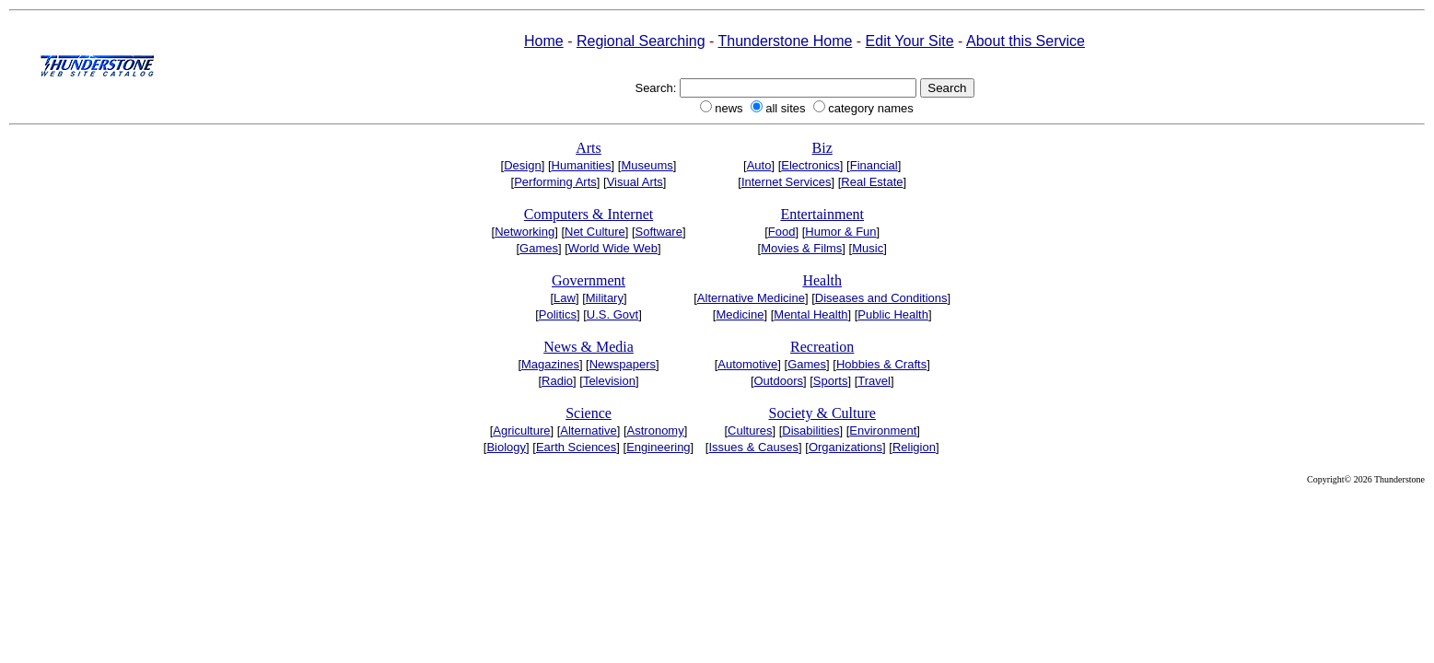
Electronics (810, 165)
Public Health (892, 314)
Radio (557, 381)
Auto (759, 165)
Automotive (747, 364)
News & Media (588, 347)
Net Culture (595, 231)
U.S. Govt (612, 314)
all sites (785, 108)
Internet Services (786, 182)
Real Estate (872, 182)
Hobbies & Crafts (881, 364)
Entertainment (822, 214)
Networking (524, 231)
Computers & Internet (588, 214)
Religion (914, 447)
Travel (874, 381)
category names (871, 108)
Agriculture (521, 430)
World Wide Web (613, 248)
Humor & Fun (840, 231)
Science (588, 413)
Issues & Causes (753, 447)
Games (538, 248)
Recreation (822, 347)
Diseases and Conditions (881, 298)
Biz (822, 148)
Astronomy (655, 430)
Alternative (588, 430)
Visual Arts (635, 182)
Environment (882, 430)
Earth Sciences (576, 447)
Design (522, 165)
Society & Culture (821, 413)
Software (658, 231)
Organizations (845, 447)
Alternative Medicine (751, 298)
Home (544, 41)
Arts (588, 148)
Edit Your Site (910, 41)
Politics (558, 314)
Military (605, 298)
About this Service (1025, 41)
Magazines (550, 364)
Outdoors (778, 381)
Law (565, 298)
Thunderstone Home (785, 41)
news (728, 108)
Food (782, 231)
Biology (506, 447)
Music (867, 248)
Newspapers (622, 364)
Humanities (582, 165)
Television (609, 381)
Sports (830, 381)
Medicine (740, 314)
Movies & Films (801, 248)
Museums (646, 165)
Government (588, 280)
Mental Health (810, 314)
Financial (874, 165)
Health (822, 280)
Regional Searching (641, 41)
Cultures (750, 430)
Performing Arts (555, 182)
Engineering (658, 447)
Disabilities (810, 430)
